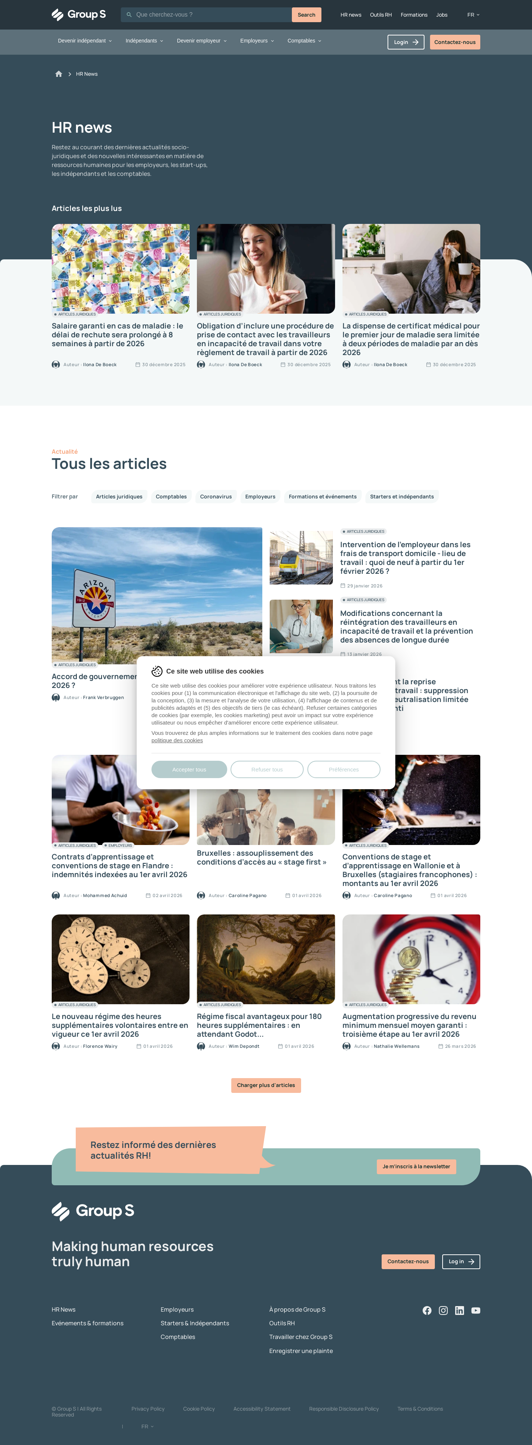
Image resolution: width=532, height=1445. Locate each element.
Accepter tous (189, 769)
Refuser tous (267, 769)
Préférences (344, 769)
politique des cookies (177, 740)
